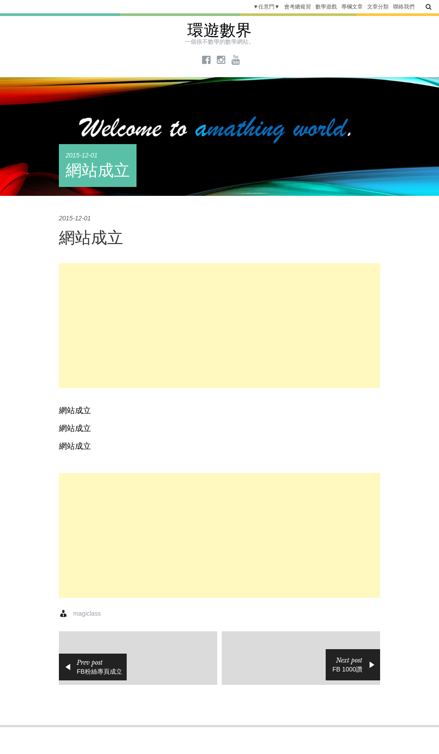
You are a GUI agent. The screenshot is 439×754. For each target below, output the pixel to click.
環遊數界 (219, 30)
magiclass (87, 613)
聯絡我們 (403, 7)
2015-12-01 (82, 155)
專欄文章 (352, 7)
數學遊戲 (326, 7)
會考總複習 (297, 7)
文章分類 (378, 7)
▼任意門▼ (266, 7)
